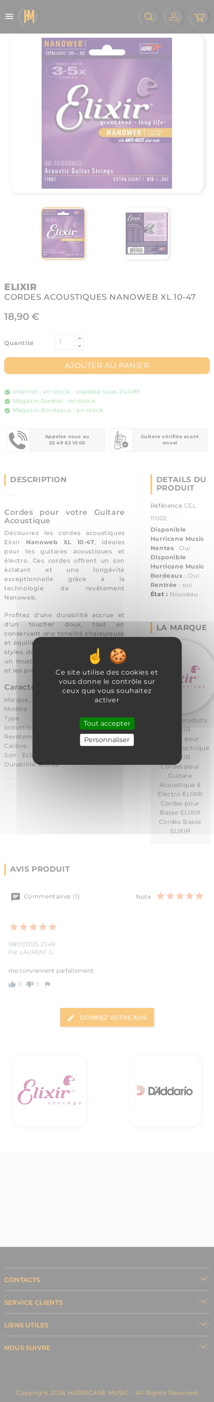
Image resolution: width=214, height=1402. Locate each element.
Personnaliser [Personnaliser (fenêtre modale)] (106, 740)
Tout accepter (107, 723)
